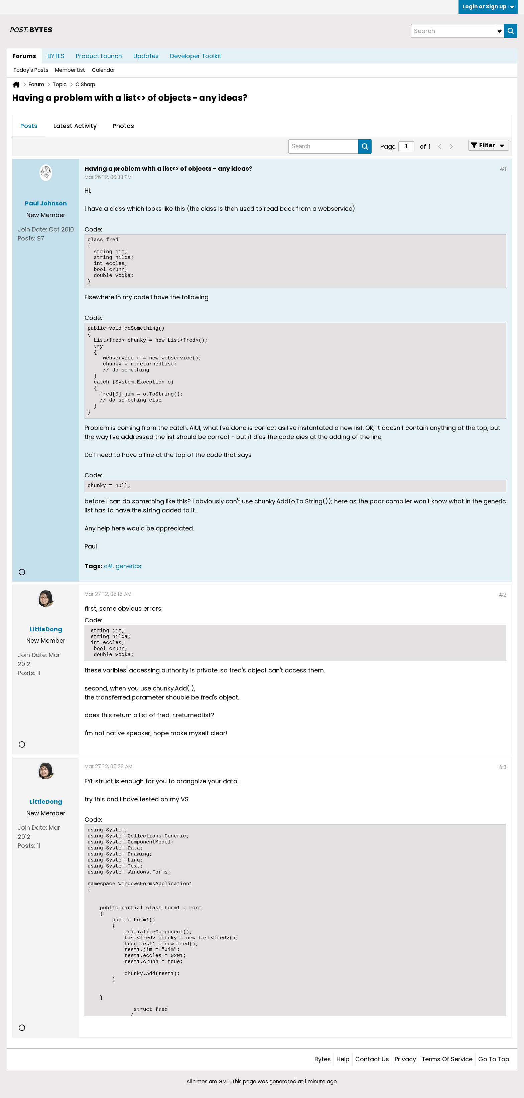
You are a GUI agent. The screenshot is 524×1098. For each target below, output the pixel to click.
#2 (502, 594)
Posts (28, 126)
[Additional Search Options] (499, 31)
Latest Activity (75, 126)
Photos (123, 126)
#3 (502, 767)
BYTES (55, 56)
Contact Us (372, 1059)
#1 (503, 168)
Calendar (103, 69)
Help (343, 1059)
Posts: (26, 238)
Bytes (322, 1059)
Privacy (405, 1059)
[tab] (28, 126)
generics (128, 566)
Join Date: (32, 229)
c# (108, 566)
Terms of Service (447, 1059)
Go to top (493, 1059)
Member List (70, 69)
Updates (146, 56)
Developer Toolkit (195, 56)
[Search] (457, 31)
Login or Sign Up (488, 6)
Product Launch (99, 56)
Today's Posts (30, 69)
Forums (24, 56)
